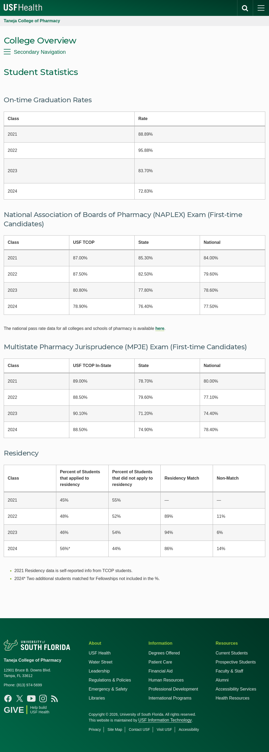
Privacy (95, 729)
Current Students (232, 653)
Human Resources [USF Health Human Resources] (166, 680)
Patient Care (160, 662)
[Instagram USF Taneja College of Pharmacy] (43, 698)
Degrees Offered (164, 653)
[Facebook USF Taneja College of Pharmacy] (8, 698)
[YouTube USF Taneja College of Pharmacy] (31, 698)
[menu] (134, 52)
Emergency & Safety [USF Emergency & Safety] (108, 689)
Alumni (222, 680)
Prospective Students (236, 662)
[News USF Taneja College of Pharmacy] (54, 698)
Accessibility (189, 729)
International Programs (169, 698)
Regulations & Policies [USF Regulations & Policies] (110, 680)
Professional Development (173, 689)
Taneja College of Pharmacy (32, 21)
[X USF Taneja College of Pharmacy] (19, 698)
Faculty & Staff (229, 671)
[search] (245, 8)
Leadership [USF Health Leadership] (99, 671)
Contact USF (139, 729)
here (159, 328)
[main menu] (261, 8)
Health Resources (232, 698)
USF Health (100, 653)
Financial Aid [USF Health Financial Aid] (160, 671)
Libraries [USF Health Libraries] (97, 698)
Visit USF (164, 729)
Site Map (115, 729)
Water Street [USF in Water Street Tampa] (100, 662)
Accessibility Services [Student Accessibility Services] (236, 689)
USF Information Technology (165, 720)
